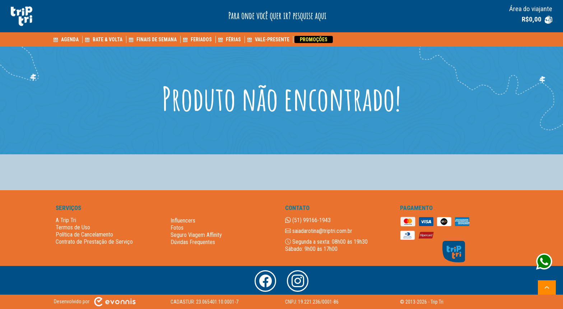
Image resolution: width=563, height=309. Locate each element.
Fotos (177, 227)
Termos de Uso (73, 227)
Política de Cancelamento (84, 234)
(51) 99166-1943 (308, 220)
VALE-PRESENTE (272, 39)
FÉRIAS (233, 39)
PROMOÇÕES (313, 39)
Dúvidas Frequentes (193, 242)
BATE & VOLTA (107, 39)
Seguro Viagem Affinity (196, 234)
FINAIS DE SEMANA (156, 39)
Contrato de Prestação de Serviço (94, 241)
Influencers (183, 220)
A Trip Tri (66, 220)
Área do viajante (530, 9)
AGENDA (70, 39)
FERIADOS (201, 39)
